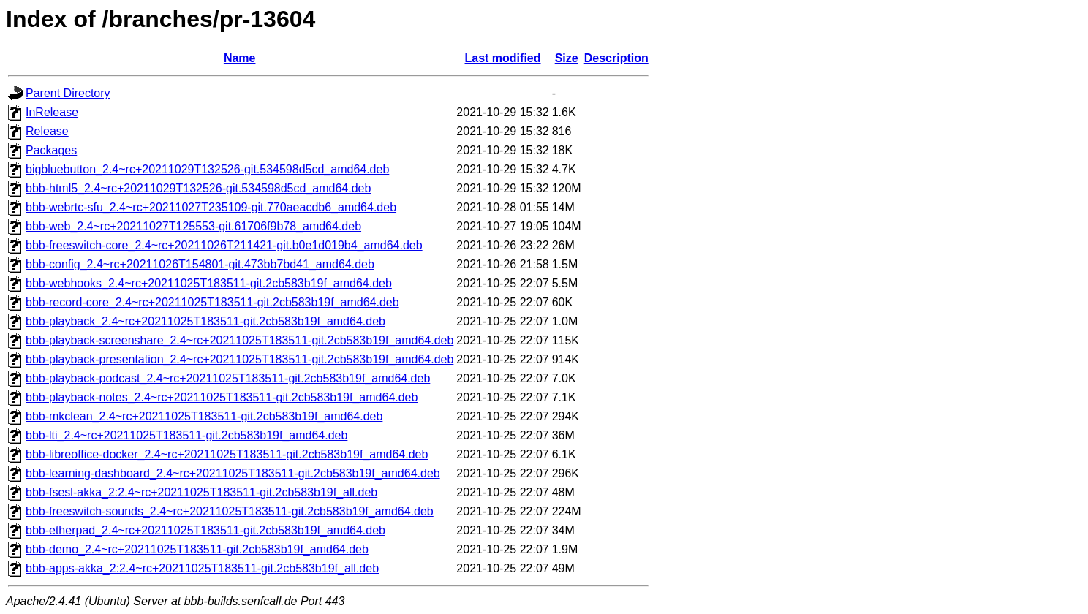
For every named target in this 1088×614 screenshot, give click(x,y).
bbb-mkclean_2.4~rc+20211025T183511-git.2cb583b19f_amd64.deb (204, 416)
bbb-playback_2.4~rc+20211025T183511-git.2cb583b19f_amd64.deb (205, 321)
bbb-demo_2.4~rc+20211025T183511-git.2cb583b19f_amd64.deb (197, 549)
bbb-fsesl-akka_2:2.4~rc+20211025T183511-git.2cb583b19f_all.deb (201, 492)
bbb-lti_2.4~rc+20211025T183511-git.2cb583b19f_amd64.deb (186, 435)
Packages (51, 150)
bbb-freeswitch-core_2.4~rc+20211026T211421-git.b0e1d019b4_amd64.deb (224, 245)
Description (616, 58)
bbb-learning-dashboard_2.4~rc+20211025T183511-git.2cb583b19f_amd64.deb (233, 473)
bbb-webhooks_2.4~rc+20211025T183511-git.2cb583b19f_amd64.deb (209, 283)
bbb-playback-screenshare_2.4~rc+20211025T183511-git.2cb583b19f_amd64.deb (239, 340)
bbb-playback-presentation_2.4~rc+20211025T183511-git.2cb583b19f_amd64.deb (239, 359)
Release (47, 131)
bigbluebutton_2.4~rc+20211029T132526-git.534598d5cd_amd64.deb (207, 169)
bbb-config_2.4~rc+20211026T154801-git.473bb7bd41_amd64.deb (200, 264)
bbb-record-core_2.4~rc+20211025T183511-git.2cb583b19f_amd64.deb (212, 302)
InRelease (52, 112)
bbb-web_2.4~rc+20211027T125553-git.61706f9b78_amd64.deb (193, 226)
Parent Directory (68, 93)
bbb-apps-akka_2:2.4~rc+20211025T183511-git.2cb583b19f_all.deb (202, 568)
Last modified (503, 58)
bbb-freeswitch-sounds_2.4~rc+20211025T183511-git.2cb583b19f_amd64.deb (230, 511)
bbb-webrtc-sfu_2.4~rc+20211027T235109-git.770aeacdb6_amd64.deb (211, 207)
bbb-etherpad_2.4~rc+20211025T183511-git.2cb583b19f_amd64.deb (205, 530)
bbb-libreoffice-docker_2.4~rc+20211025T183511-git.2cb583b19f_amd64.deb (227, 454)
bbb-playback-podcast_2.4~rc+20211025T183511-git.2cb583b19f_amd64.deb (228, 378)
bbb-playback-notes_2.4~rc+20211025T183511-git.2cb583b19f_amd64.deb (222, 397)
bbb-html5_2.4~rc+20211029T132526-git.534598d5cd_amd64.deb (198, 188)
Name (240, 58)
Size (566, 58)
